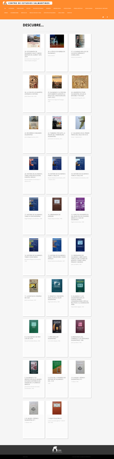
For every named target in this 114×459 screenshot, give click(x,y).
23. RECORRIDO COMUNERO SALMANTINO (33, 134)
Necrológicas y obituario (101, 8)
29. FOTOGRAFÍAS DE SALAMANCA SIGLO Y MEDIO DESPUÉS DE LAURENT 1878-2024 (33, 54)
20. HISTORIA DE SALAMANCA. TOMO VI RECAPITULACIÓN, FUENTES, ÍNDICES (33, 175)
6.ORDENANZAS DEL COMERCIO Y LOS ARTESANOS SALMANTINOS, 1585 (80, 338)
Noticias (28, 8)
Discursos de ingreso (38, 8)
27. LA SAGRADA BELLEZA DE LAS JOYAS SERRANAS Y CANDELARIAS (79, 53)
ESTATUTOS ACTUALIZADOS (49, 12)
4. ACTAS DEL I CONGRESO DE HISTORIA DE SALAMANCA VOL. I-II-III (57, 379)
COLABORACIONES (14, 12)
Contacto (69, 12)
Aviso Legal (25, 456)
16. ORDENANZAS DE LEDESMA (54, 215)
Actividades (11, 8)
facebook (103, 17)
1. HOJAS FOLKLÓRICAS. (55, 418)
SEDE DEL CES (24, 12)
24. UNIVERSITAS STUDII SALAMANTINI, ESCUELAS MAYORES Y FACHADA (78, 94)
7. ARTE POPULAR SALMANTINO (53, 337)
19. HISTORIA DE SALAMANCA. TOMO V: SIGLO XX (57, 174)
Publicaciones (20, 8)
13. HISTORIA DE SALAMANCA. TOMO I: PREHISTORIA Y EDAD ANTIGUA (57, 257)
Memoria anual (57, 8)
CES (5, 8)
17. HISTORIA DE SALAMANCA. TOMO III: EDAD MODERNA (33, 215)
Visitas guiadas (88, 8)
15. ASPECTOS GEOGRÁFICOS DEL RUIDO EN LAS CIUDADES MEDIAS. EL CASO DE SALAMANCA (80, 217)
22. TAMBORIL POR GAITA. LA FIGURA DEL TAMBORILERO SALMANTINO (56, 134)
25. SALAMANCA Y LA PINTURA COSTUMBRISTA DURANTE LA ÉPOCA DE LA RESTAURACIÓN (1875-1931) (57, 94)
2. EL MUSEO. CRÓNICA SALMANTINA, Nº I (31, 419)
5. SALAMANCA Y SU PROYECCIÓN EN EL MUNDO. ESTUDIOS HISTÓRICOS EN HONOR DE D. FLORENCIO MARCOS (33, 381)
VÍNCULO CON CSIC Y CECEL (35, 12)
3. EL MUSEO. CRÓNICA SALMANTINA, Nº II (78, 378)
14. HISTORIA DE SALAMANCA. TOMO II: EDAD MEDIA (33, 256)
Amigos (6, 12)
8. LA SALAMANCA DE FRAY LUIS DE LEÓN (32, 337)
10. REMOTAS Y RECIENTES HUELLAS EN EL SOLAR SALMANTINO (56, 297)
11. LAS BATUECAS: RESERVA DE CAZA (33, 297)
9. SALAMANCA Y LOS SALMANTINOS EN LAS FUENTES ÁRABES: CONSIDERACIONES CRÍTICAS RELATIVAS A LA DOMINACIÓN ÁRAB (80, 300)
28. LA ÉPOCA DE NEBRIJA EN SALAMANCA (56, 52)
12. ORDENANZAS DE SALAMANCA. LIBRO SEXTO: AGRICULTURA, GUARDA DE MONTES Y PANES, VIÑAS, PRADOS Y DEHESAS (79, 258)
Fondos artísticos (78, 8)
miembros (48, 8)
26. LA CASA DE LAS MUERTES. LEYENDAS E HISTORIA (34, 93)
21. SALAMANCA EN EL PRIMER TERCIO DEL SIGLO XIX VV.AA (80, 134)
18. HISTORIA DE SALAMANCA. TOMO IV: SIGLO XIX (80, 174)
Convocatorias (67, 8)
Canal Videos (61, 12)
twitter (107, 17)
